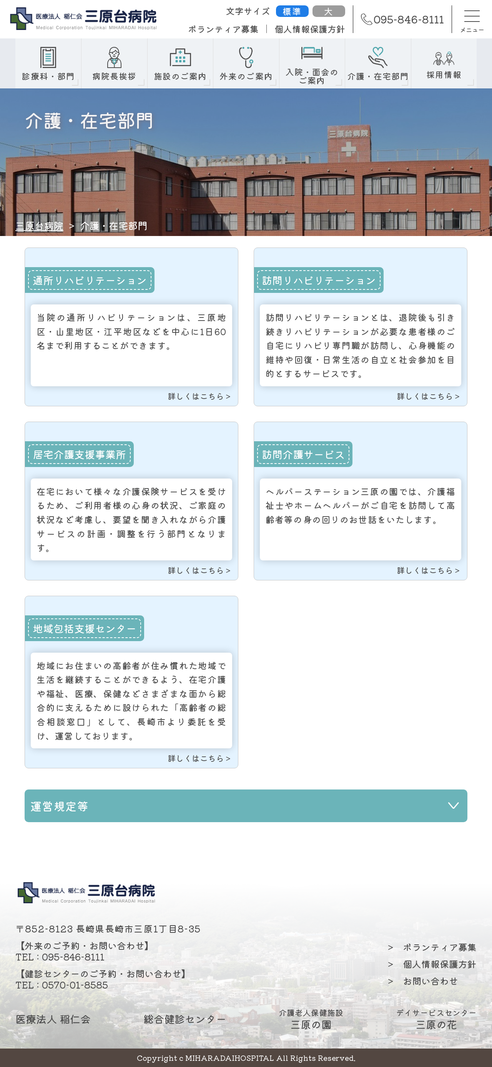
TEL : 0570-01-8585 (61, 984)
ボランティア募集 (223, 29)
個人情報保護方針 (309, 29)
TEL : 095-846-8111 (60, 956)
